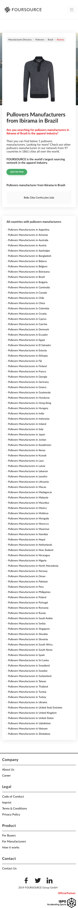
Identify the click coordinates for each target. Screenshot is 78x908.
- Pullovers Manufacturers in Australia (27, 240)
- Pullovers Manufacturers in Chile (25, 298)
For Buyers (9, 835)
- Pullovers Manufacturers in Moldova (27, 513)
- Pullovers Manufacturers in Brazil (25, 277)
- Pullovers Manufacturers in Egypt (25, 340)
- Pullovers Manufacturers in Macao (26, 487)
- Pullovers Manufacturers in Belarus (26, 261)
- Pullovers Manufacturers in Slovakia (27, 634)
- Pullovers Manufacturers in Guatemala (28, 392)
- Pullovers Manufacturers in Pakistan (27, 581)
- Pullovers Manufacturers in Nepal (25, 539)
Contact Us (9, 868)
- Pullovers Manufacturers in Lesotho (26, 476)
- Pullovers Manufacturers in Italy (24, 429)
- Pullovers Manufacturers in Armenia (27, 235)
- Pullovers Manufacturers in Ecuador (27, 335)
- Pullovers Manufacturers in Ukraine (26, 702)
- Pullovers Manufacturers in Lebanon (27, 471)
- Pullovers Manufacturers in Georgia (26, 377)
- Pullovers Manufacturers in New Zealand (29, 550)
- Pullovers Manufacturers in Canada (26, 293)
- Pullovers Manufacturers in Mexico (26, 508)
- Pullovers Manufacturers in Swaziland (28, 665)
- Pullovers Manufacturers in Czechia (26, 324)
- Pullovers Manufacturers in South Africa (29, 644)
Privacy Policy (11, 814)
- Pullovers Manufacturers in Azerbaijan (28, 251)
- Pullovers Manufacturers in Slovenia (27, 639)
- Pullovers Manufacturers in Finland (26, 366)
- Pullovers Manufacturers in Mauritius (27, 503)
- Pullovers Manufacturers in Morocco (27, 524)
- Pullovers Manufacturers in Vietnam (27, 728)
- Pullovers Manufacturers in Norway (26, 571)
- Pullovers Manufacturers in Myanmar (27, 529)
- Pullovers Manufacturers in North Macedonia (32, 566)
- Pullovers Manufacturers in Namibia (27, 534)
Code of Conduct (13, 796)
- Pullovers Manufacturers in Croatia (26, 314)
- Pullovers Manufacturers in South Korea (29, 650)
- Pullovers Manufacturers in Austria (26, 245)
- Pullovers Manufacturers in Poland (26, 597)
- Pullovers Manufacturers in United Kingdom (31, 713)
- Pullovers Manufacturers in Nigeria (26, 560)
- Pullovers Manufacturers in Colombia (27, 308)
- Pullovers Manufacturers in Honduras (28, 398)
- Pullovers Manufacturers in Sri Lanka (27, 660)
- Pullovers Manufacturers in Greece (26, 387)
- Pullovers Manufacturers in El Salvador (28, 345)
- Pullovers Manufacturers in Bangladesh (28, 256)
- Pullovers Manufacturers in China (25, 303)
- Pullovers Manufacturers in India (25, 413)
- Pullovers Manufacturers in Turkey (26, 697)
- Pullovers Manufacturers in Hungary (27, 408)
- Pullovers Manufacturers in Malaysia (27, 497)
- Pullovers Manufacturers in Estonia (26, 350)
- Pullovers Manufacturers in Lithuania (27, 482)
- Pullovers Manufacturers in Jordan (26, 440)
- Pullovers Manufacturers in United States (30, 718)
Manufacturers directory (20, 40)
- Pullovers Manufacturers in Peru (25, 587)
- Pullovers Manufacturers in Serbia (26, 623)
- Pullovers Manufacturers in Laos (25, 461)
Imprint (6, 802)
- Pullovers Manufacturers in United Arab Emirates (34, 707)
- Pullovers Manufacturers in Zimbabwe (28, 734)
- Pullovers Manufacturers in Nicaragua (28, 555)
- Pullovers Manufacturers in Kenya (25, 450)
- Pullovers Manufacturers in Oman (26, 576)
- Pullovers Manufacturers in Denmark (27, 329)
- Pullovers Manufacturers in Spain (25, 655)
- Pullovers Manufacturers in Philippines (28, 592)
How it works (10, 847)
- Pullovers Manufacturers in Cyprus (26, 319)
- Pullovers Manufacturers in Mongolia (27, 518)
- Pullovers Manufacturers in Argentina (27, 230)
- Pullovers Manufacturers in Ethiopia (27, 356)
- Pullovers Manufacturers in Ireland (26, 424)
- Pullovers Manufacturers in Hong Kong (28, 403)
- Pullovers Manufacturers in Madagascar (29, 492)
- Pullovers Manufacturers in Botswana (28, 272)
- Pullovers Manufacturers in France (26, 371)
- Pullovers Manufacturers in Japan (25, 434)
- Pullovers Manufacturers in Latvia (25, 466)
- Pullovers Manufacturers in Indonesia (27, 419)
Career (6, 775)
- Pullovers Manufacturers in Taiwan (26, 681)
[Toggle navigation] (71, 10)
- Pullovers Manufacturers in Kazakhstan (28, 445)
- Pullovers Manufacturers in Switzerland (28, 676)
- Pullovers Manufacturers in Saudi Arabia (29, 618)
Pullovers (39, 40)
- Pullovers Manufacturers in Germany (27, 382)
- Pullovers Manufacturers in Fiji (24, 361)
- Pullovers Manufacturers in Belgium (26, 266)
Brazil (50, 40)
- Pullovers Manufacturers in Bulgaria (26, 282)
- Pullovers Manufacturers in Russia (26, 613)
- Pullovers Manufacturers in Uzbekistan (28, 723)
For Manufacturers (14, 841)
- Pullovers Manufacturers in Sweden (26, 671)
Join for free (16, 172)
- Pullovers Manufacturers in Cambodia (28, 287)
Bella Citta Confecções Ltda (39, 197)
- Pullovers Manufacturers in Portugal (27, 602)
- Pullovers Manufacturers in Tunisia (26, 692)
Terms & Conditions (14, 808)
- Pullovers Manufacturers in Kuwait (26, 455)
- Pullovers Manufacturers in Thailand (27, 686)
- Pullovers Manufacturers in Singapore (28, 629)
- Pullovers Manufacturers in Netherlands (29, 545)
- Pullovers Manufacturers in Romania (27, 608)
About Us (8, 769)
